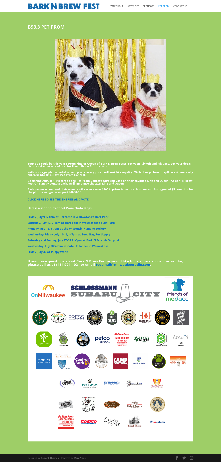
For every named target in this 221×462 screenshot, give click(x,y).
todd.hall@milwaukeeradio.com (123, 264)
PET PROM (163, 6)
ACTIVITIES (133, 6)
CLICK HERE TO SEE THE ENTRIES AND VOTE (58, 199)
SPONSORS (148, 6)
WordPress (80, 457)
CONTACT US (180, 6)
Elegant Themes (50, 457)
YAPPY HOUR (117, 6)
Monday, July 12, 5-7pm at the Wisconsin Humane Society (67, 228)
